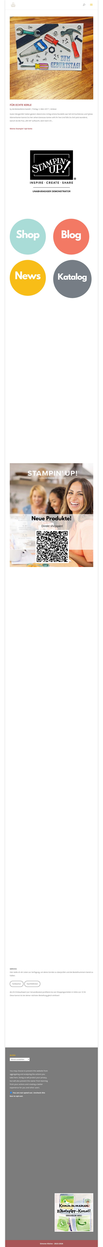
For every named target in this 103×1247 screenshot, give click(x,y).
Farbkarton (16, 984)
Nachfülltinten (32, 984)
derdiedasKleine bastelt (21, 109)
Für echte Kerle (21, 105)
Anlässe (53, 109)
